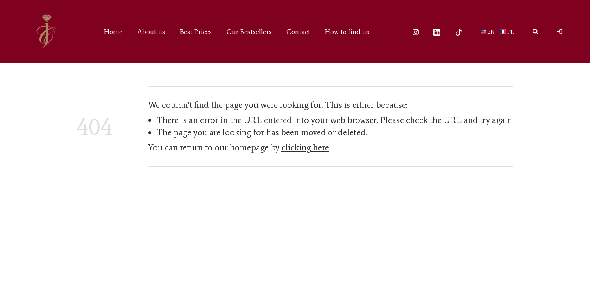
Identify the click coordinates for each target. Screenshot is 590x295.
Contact (298, 31)
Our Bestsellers (249, 31)
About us (151, 31)
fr (510, 31)
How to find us (347, 31)
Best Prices (196, 31)
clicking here (305, 147)
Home (113, 31)
